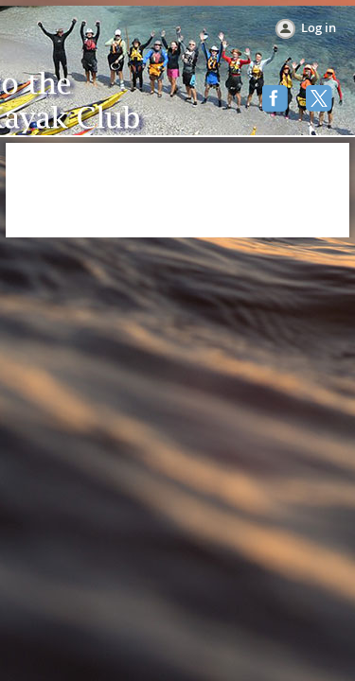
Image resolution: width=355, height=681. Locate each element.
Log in (318, 27)
